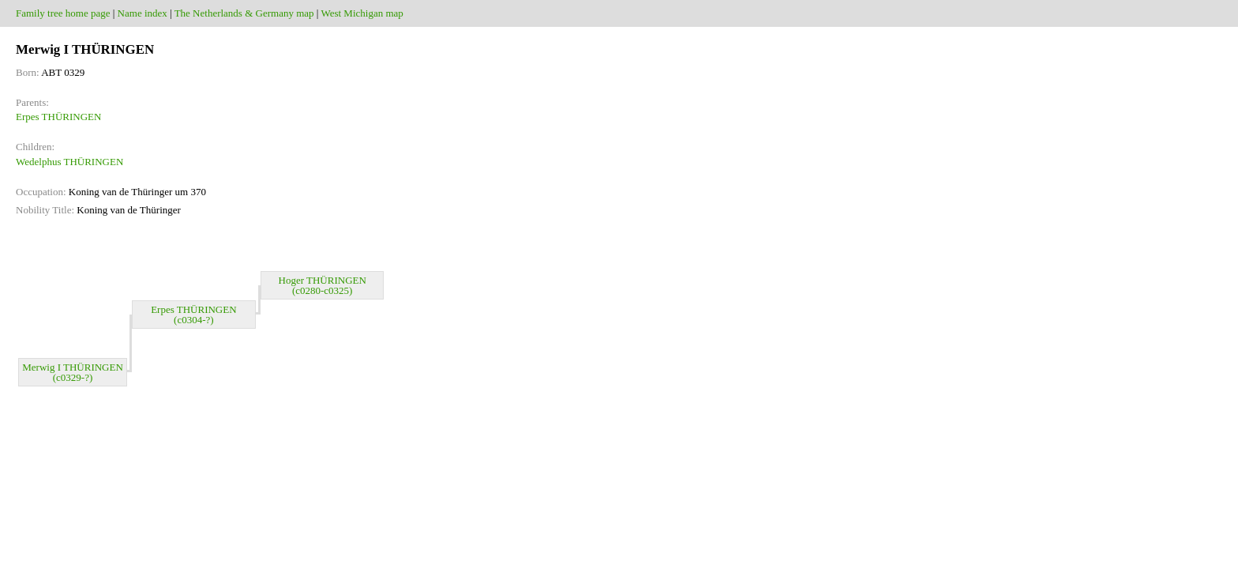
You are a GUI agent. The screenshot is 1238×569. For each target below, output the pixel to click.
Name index (142, 13)
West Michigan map (362, 13)
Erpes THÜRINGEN (58, 116)
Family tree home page (63, 13)
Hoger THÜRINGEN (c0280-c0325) (322, 285)
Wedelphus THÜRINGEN (69, 162)
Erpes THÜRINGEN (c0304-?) (193, 314)
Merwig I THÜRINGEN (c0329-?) (72, 372)
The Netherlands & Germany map (244, 13)
